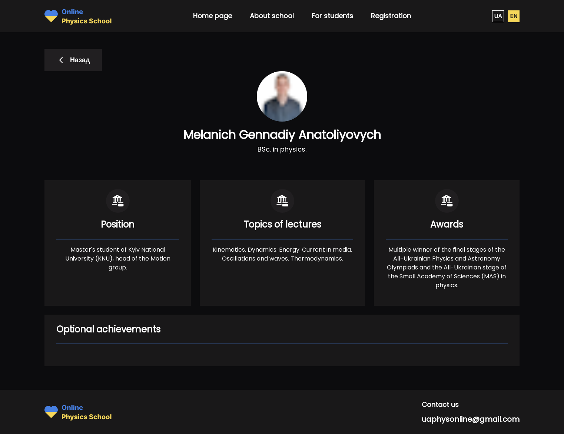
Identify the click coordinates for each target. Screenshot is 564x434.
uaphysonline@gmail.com (471, 419)
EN (513, 16)
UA (498, 16)
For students (332, 15)
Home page (212, 15)
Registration (391, 15)
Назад (73, 59)
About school (272, 15)
